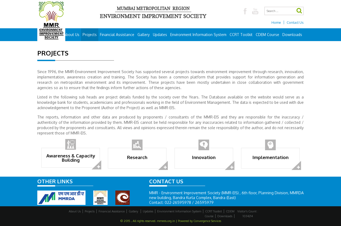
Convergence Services (207, 221)
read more (96, 165)
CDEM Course (267, 34)
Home (276, 22)
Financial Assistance (117, 34)
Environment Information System (198, 34)
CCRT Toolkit (241, 34)
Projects (90, 34)
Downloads (292, 34)
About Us (71, 34)
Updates (160, 34)
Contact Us (295, 22)
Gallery (143, 34)
